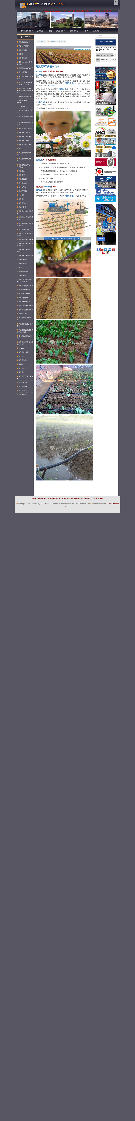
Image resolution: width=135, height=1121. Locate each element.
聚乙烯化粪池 (22, 360)
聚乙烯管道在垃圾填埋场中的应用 (25, 343)
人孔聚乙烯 (21, 275)
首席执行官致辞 (23, 46)
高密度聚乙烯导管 (23, 141)
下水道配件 (21, 394)
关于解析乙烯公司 (27, 31)
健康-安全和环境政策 (24, 129)
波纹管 (20, 267)
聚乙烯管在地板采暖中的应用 (25, 325)
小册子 (86, 31)
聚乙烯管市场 (22, 58)
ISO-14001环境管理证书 (25, 117)
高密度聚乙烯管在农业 (57, 41)
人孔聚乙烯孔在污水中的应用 (25, 234)
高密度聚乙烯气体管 (24, 137)
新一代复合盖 (22, 382)
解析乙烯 (41, 31)
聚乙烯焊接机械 (23, 352)
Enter (101, 239)
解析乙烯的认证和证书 (25, 68)
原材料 (20, 54)
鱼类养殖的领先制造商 (25, 286)
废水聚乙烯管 (22, 259)
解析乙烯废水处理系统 (25, 306)
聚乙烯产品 (74, 31)
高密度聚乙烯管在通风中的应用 (25, 244)
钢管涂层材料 (22, 313)
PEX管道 (20, 195)
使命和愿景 (21, 207)
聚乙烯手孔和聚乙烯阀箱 (25, 377)
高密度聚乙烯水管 (23, 132)
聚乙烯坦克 (21, 368)
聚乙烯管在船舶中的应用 (25, 319)
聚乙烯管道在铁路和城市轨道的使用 (25, 331)
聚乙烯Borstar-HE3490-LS (22, 101)
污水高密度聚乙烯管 (24, 144)
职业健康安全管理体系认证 (25, 123)
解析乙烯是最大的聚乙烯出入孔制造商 (25, 280)
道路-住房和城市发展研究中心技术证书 (24, 83)
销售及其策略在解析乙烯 (25, 212)
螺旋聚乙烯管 (22, 263)
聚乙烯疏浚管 (22, 179)
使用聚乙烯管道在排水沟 (25, 337)
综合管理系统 (22, 72)
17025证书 (21, 106)
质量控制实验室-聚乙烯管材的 (24, 63)
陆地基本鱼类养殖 (23, 301)
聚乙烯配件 (21, 171)
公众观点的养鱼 (23, 298)
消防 (19, 149)
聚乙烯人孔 (21, 175)
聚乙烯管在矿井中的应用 (25, 154)
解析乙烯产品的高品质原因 (25, 218)
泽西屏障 (20, 372)
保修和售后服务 (23, 50)
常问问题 (96, 31)
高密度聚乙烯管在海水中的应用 (25, 166)
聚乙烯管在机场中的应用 (25, 160)
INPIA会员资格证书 (24, 96)
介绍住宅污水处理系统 (25, 310)
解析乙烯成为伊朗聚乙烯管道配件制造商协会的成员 (25, 90)
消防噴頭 (20, 364)
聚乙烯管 (39, 71)
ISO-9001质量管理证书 (24, 111)
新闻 (50, 31)
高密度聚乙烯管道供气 (25, 255)
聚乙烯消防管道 (23, 271)
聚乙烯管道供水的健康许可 (25, 77)
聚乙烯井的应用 (23, 229)
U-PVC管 (20, 348)
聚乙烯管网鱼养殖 (23, 289)
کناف (132, 514)
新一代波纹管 (22, 183)
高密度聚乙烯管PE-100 (24, 250)
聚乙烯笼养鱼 (22, 386)
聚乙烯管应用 (61, 31)
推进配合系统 (22, 191)
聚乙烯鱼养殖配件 (23, 293)
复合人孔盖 (21, 187)
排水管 (20, 356)
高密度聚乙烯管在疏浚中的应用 (25, 224)
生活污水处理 (22, 390)
